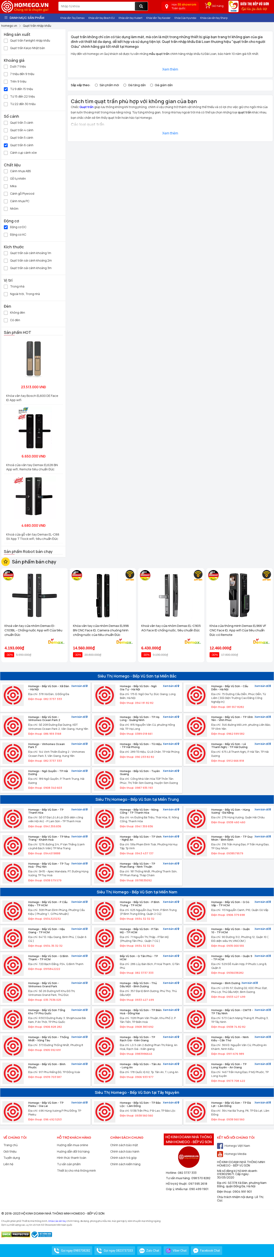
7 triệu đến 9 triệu (19, 73)
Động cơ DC (15, 226)
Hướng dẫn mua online (72, 1145)
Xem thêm (170, 69)
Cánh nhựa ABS (17, 170)
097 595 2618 (197, 1184)
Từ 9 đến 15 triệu (18, 88)
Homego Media (231, 1154)
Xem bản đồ (79, 686)
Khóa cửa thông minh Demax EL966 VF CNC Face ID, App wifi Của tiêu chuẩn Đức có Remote (238, 630)
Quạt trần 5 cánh (18, 137)
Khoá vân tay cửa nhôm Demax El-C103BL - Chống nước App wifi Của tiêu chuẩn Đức (33, 630)
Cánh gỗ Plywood (19, 193)
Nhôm (11, 208)
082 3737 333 (187, 1173)
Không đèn (14, 312)
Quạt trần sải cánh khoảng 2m (28, 260)
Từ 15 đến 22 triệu (19, 96)
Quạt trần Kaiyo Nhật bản (24, 47)
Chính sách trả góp (123, 1158)
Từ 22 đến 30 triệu (20, 103)
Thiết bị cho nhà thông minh (76, 1170)
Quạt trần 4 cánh (18, 129)
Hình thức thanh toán (71, 1158)
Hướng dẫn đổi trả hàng (73, 1151)
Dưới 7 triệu (15, 66)
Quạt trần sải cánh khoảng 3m (28, 267)
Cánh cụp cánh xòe (20, 152)
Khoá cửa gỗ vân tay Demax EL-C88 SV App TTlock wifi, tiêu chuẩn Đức (32, 536)
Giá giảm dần (164, 85)
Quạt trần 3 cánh (18, 122)
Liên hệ (8, 1164)
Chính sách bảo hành (124, 1151)
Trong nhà (14, 286)
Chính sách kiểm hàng (125, 1164)
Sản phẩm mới (109, 85)
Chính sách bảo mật (124, 1145)
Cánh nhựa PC (16, 200)
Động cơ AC (15, 234)
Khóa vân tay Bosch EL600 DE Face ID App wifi (32, 397)
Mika (10, 185)
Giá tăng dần (137, 85)
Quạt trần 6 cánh (18, 144)
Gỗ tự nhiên (15, 178)
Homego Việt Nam (233, 1146)
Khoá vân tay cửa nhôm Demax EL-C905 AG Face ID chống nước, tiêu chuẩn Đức (171, 627)
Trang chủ (10, 1145)
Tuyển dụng (11, 1158)
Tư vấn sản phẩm (69, 1164)
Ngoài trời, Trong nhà (22, 293)
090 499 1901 (198, 1189)
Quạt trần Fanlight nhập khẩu (27, 40)
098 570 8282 (200, 1178)
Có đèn (12, 319)
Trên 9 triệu (15, 81)
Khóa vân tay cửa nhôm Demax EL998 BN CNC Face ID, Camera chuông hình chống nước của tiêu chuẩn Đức (101, 630)
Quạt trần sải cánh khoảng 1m (27, 252)
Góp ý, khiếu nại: (177, 1189)
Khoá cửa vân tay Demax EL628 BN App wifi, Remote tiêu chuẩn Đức (32, 467)
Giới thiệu (9, 1151)
